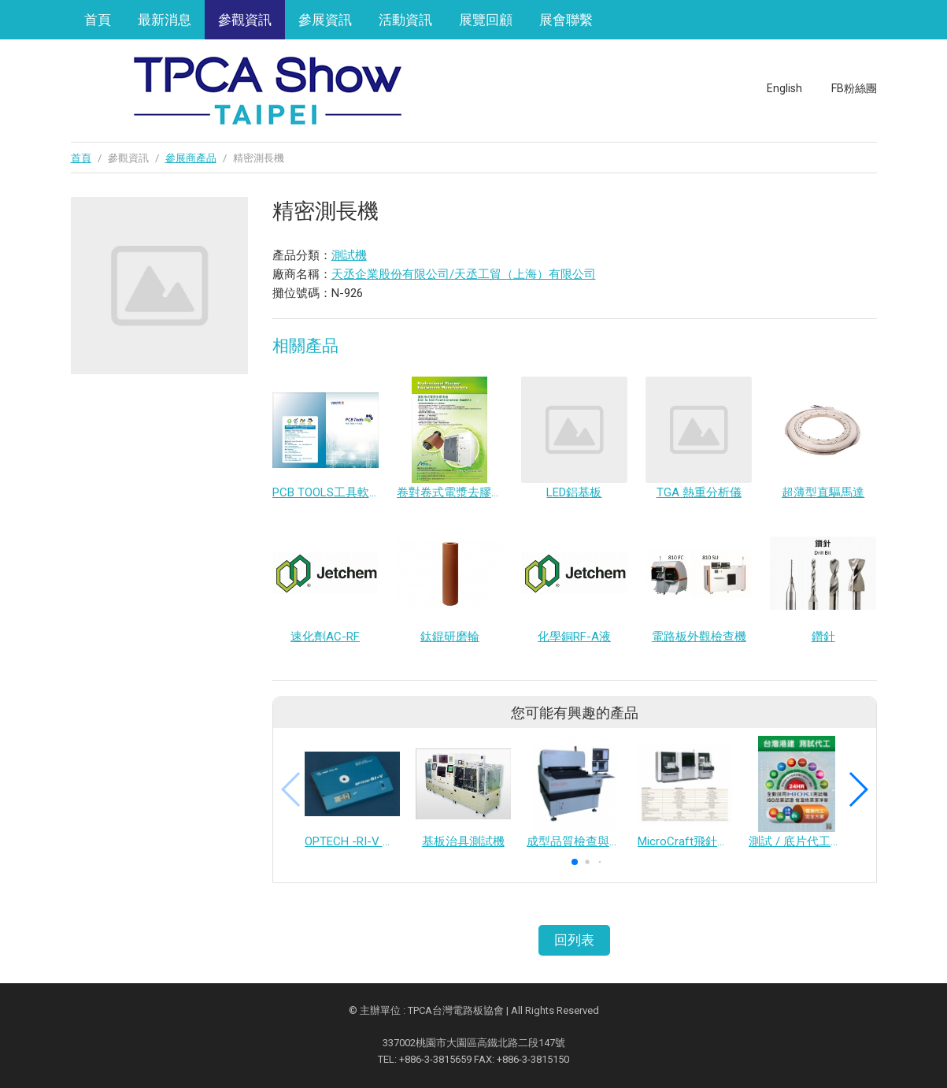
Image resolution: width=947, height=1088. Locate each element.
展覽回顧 (485, 20)
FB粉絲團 (854, 88)
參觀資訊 (245, 20)
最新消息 (164, 20)
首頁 (97, 20)
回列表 (574, 940)
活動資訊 (405, 20)
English (784, 88)
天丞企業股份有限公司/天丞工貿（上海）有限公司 (463, 274)
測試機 (349, 255)
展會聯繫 (566, 20)
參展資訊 (325, 20)
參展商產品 (190, 158)
